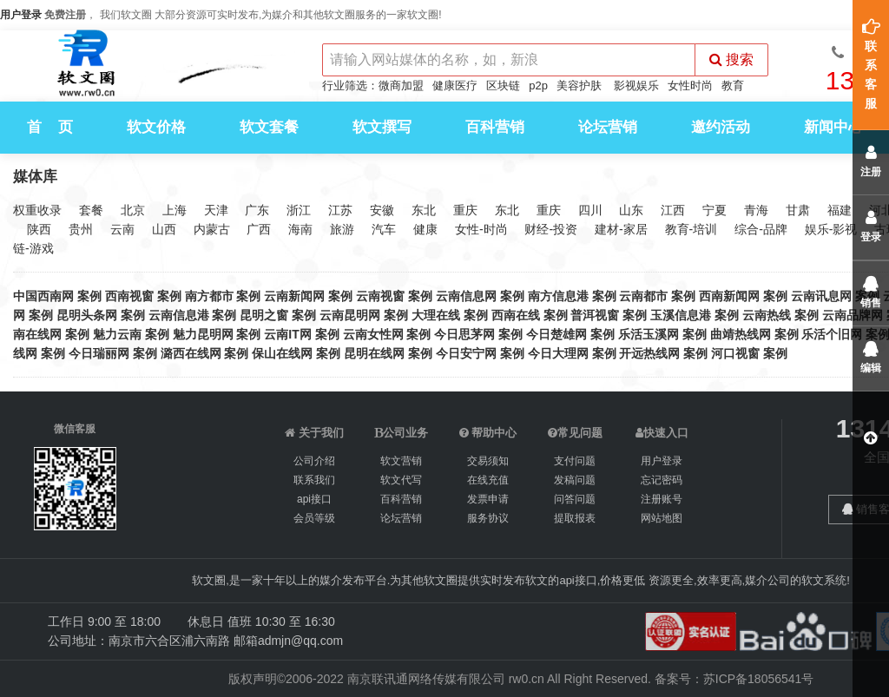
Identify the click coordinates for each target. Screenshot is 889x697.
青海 (756, 210)
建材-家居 (621, 229)
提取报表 (575, 518)
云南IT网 (287, 334)
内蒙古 (212, 229)
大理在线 (436, 315)
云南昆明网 (349, 315)
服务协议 (488, 518)
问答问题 (575, 499)
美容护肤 (579, 85)
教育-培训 (691, 229)
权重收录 (37, 210)
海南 (300, 229)
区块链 (503, 85)
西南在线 (515, 315)
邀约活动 (720, 127)
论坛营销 (607, 127)
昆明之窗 (264, 315)
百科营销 (494, 127)
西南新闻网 (729, 296)
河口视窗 (735, 353)
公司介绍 (314, 461)
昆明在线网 (374, 353)
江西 (673, 210)
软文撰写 (382, 127)
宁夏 (714, 210)
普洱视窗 (594, 315)
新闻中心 (833, 127)
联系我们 (314, 480)
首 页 (50, 127)
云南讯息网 (821, 296)
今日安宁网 (466, 353)
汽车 (384, 229)
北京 (133, 210)
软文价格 (156, 127)
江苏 (340, 210)
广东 (257, 210)
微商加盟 (401, 85)
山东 (631, 210)
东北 (424, 210)
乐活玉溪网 (648, 334)
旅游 (342, 229)
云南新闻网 (294, 296)
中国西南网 (43, 296)
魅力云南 (117, 334)
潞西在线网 (191, 353)
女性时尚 (690, 85)
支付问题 (575, 461)
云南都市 (643, 296)
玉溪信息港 (680, 315)
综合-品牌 (760, 229)
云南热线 (766, 315)
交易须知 (488, 461)
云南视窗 (380, 296)
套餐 (91, 210)
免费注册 (65, 15)
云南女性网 (373, 334)
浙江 (298, 210)
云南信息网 (466, 296)
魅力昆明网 (203, 334)
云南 (122, 229)
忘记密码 (661, 480)
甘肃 (798, 210)
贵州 (81, 229)
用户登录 (21, 15)
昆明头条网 (86, 315)
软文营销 (401, 461)
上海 (174, 210)
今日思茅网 (464, 334)
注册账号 (661, 499)
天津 (216, 210)
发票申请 (488, 499)
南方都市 (209, 296)
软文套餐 (269, 127)
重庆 (465, 210)
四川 (590, 210)
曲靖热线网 (740, 334)
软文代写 (401, 480)
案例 (89, 296)
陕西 (39, 229)
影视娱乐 (636, 85)
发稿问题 (575, 480)
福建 (839, 210)
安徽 (382, 210)
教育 (732, 85)
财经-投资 (550, 229)
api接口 (314, 499)
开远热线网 (649, 353)
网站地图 (661, 518)
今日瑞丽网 (99, 353)
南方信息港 (558, 296)
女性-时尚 (481, 229)
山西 (164, 229)
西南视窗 (129, 296)
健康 (425, 229)
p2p (538, 85)
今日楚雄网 (556, 334)
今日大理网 (558, 353)
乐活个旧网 (831, 334)
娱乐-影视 (831, 229)
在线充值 (488, 480)
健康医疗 (454, 85)
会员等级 (314, 518)
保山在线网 (282, 353)
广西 (259, 229)
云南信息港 (178, 315)
